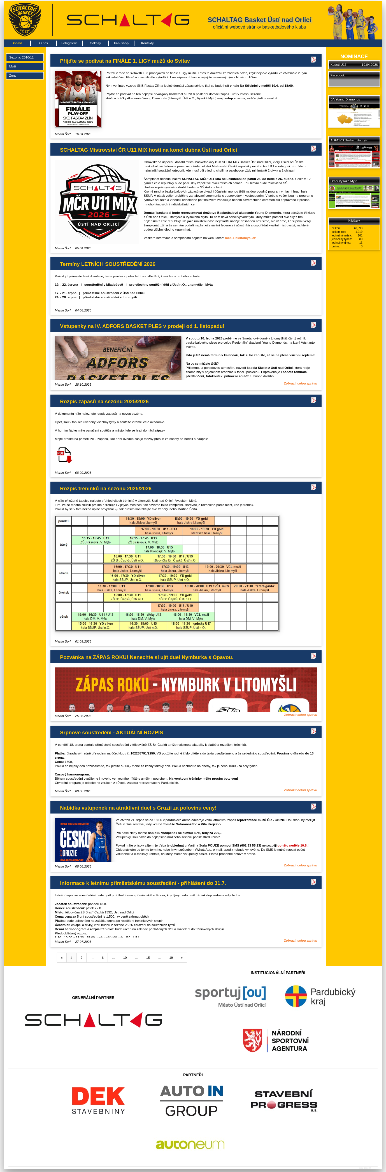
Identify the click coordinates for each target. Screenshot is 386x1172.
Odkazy (95, 43)
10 (125, 957)
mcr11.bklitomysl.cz (240, 238)
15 (148, 957)
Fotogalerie (69, 43)
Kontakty (147, 43)
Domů (17, 43)
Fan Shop (121, 43)
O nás (43, 43)
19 (171, 957)
